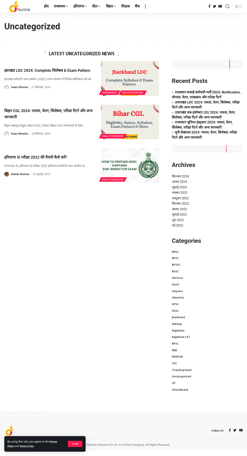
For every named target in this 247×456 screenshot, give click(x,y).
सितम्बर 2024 (181, 169)
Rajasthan (178, 330)
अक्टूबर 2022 (181, 192)
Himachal (178, 296)
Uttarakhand (180, 392)
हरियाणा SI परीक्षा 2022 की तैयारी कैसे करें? (43, 157)
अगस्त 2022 (180, 204)
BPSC (175, 255)
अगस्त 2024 (180, 175)
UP (174, 385)
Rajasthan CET (181, 337)
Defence (177, 275)
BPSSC (176, 262)
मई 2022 (178, 222)
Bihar (175, 248)
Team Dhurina (19, 90)
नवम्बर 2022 (180, 186)
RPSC (175, 344)
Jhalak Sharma (20, 174)
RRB (175, 351)
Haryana (177, 289)
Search (234, 140)
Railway (177, 324)
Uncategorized (133, 92)
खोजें (236, 55)
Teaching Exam (182, 372)
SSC (174, 365)
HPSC (175, 303)
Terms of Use (29, 446)
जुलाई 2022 (180, 210)
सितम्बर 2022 (181, 198)
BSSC (175, 268)
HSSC (175, 310)
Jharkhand (110, 92)
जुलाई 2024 (180, 181)
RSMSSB (177, 358)
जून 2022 (178, 216)
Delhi (175, 282)
